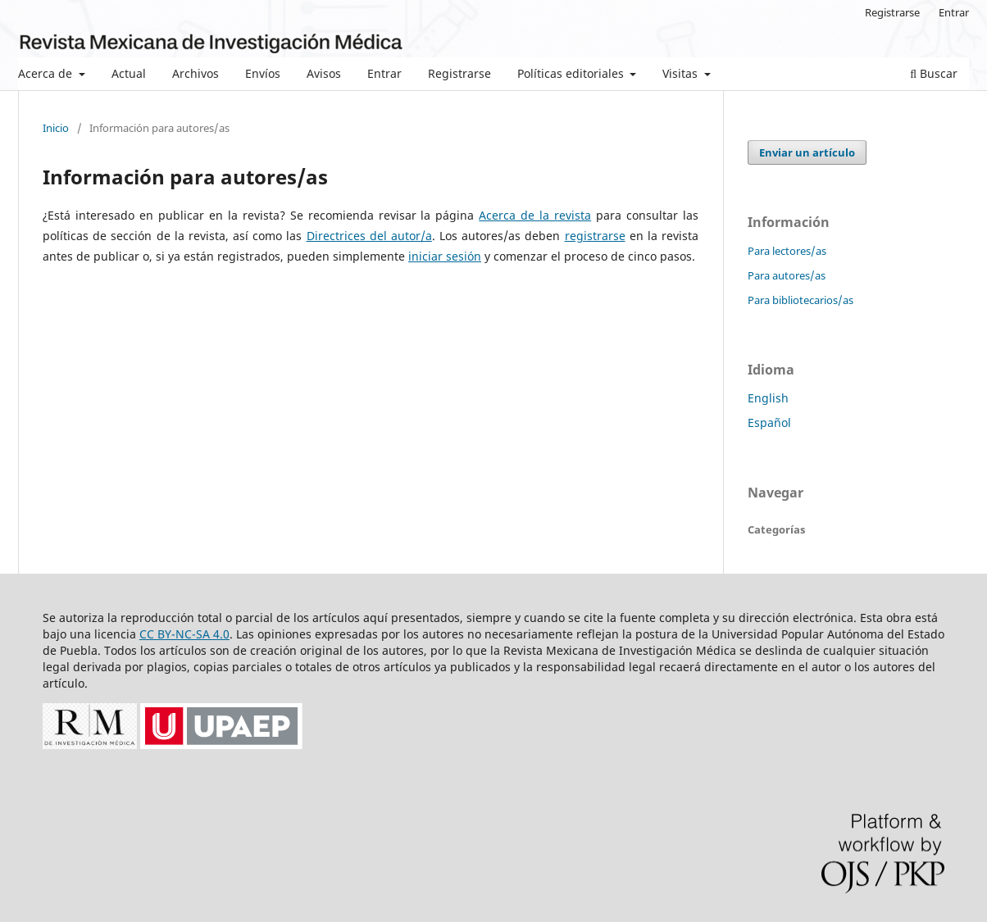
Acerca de (46, 73)
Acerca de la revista (535, 215)
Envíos (262, 73)
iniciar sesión (444, 256)
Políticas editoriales (572, 73)
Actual (128, 73)
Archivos (195, 73)
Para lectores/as (787, 250)
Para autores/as (787, 275)
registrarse (595, 235)
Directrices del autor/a (369, 235)
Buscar (933, 73)
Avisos (324, 73)
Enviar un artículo (807, 152)
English (768, 398)
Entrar (384, 73)
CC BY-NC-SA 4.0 (184, 634)
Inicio (56, 127)
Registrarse (459, 73)
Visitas (681, 73)
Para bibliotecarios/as (800, 300)
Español (769, 422)
